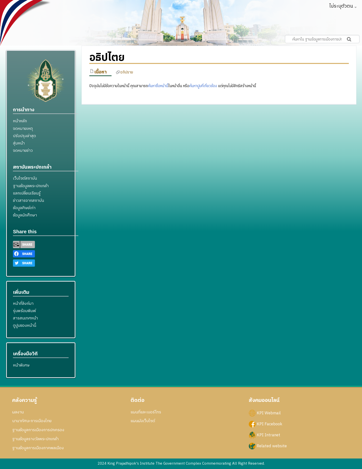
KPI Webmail (269, 412)
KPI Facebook (269, 423)
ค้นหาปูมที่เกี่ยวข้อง (203, 86)
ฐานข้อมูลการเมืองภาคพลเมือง (38, 448)
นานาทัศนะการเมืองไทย (32, 421)
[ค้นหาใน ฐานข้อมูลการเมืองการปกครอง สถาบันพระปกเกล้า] (322, 39)
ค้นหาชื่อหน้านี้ (158, 86)
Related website (272, 446)
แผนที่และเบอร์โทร (146, 412)
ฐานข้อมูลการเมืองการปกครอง (38, 430)
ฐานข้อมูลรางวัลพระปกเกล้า (35, 439)
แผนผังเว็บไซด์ (143, 421)
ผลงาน (18, 412)
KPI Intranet (268, 434)
